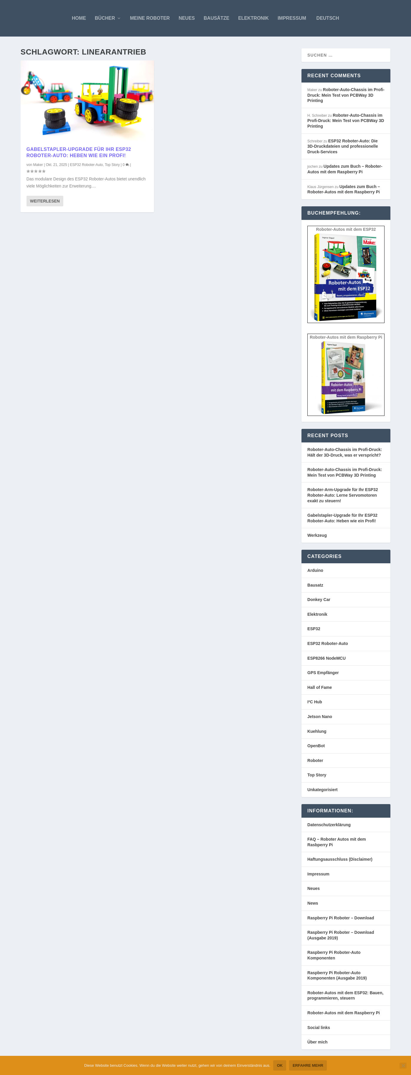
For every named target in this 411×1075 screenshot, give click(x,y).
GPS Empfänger (323, 672)
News (312, 903)
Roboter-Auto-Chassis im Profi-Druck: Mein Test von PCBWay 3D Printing (346, 95)
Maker (38, 165)
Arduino (315, 570)
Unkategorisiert (322, 789)
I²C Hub (314, 701)
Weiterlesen (45, 201)
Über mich (317, 1042)
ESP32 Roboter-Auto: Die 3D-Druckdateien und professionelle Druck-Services (342, 146)
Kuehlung (317, 731)
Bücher (105, 18)
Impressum (292, 18)
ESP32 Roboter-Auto (86, 165)
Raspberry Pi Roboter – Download (340, 918)
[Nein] (403, 1066)
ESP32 (313, 628)
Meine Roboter (150, 18)
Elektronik (253, 18)
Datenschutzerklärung (329, 824)
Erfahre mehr (308, 1065)
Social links (318, 1027)
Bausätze (216, 18)
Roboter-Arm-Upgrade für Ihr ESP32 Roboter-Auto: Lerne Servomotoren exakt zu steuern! (342, 495)
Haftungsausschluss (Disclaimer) (339, 859)
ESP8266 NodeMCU (326, 658)
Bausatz (315, 585)
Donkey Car (318, 599)
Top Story (112, 165)
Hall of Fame (319, 687)
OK (280, 1065)
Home (79, 18)
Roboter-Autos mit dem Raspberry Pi (343, 1012)
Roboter (315, 760)
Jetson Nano (319, 716)
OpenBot (316, 745)
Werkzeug (317, 535)
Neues (187, 18)
